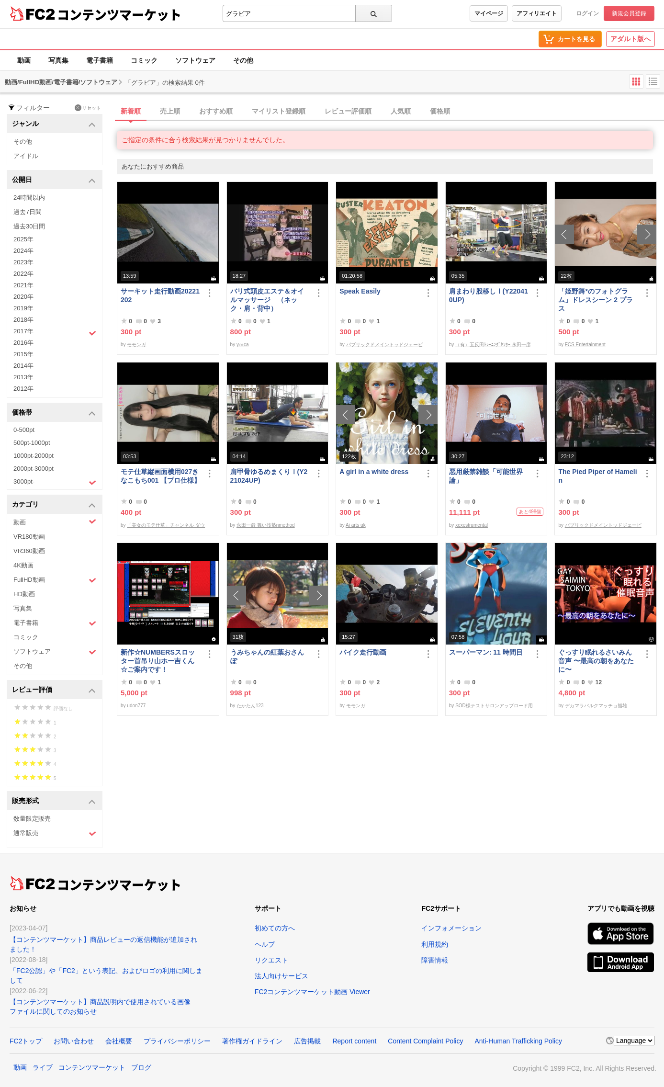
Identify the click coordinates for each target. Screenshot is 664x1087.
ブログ (141, 1067)
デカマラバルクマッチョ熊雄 (596, 705)
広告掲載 (307, 1041)
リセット (88, 107)
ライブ (43, 1067)
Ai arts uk (356, 525)
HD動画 (24, 594)
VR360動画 (29, 551)
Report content (354, 1041)
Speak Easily (360, 291)
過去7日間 (27, 211)
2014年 (23, 365)
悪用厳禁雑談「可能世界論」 (486, 476)
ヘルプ (265, 944)
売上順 (170, 111)
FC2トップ (26, 1041)
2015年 (23, 354)
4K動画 (23, 565)
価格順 (440, 111)
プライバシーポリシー (177, 1041)
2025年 (23, 239)
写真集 (58, 60)
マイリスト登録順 (278, 111)
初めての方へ (275, 928)
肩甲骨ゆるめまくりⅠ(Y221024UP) (269, 476)
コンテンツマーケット (119, 14)
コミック (144, 60)
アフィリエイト (537, 13)
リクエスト (271, 960)
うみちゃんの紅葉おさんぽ (267, 656)
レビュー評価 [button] (54, 690)
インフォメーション (451, 928)
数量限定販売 (32, 818)
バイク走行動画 (362, 652)
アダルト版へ (630, 39)
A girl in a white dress (373, 472)
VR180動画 (29, 536)
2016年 (23, 342)
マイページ (488, 13)
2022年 (23, 273)
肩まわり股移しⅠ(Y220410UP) (488, 295)
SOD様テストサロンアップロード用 (494, 705)
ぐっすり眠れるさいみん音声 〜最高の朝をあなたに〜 (596, 660)
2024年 (23, 250)
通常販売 (54, 833)
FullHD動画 (54, 580)
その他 (243, 60)
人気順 (401, 111)
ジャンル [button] (54, 124)
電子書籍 (99, 60)
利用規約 (434, 944)
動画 (24, 60)
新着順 (131, 111)
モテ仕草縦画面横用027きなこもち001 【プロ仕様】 (161, 476)
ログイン (587, 13)
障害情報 (434, 960)
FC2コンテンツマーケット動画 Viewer (312, 992)
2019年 (23, 308)
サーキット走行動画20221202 (160, 295)
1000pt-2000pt (33, 455)
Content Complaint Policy (425, 1041)
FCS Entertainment (585, 344)
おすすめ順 (216, 111)
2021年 (23, 285)
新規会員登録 (629, 13)
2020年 (23, 296)
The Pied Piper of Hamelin (597, 476)
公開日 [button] (54, 180)
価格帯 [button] (54, 413)
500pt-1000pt (31, 442)
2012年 (23, 388)
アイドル (25, 155)
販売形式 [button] (54, 801)
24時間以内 (29, 197)
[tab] (390, 111)
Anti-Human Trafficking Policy (518, 1041)
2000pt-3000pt (33, 468)
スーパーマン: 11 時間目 (486, 652)
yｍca (242, 344)
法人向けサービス (281, 976)
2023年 (23, 262)
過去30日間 (29, 226)
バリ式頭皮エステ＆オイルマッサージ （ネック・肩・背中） (267, 299)
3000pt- (54, 482)
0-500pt (23, 429)
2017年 (54, 332)
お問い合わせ (74, 1041)
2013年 (23, 377)
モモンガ (136, 344)
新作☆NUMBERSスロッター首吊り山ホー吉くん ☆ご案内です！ (161, 660)
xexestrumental (471, 525)
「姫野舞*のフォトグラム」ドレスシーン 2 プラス (595, 299)
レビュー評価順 (348, 111)
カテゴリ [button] (54, 505)
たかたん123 (250, 705)
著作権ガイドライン (252, 1041)
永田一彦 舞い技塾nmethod (265, 525)
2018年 (23, 319)
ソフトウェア (195, 60)
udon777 (136, 705)
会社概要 (118, 1041)
